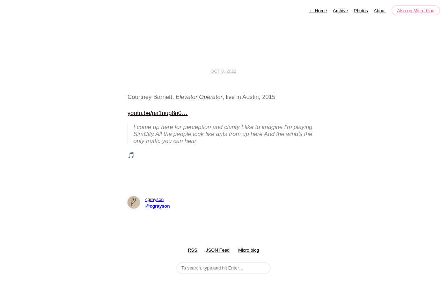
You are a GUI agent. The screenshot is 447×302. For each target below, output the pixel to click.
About (380, 10)
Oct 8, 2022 (223, 71)
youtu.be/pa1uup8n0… (157, 113)
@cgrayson (157, 206)
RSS (192, 250)
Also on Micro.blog (415, 10)
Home (318, 10)
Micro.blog (248, 250)
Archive (340, 10)
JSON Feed (217, 250)
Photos (361, 10)
